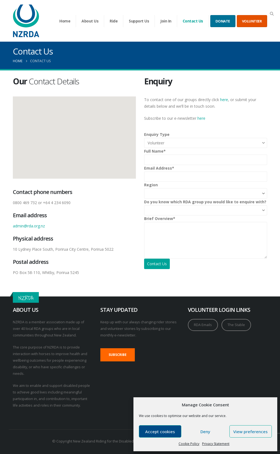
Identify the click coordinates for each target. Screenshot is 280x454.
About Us (89, 21)
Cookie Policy (189, 443)
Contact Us (193, 21)
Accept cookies (160, 431)
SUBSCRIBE (118, 354)
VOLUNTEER (252, 21)
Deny (205, 431)
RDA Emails (203, 324)
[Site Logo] (26, 20)
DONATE (222, 21)
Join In (165, 21)
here (224, 99)
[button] (271, 13)
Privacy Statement (215, 443)
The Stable (236, 324)
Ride (114, 21)
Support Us (139, 21)
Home (64, 21)
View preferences (250, 431)
